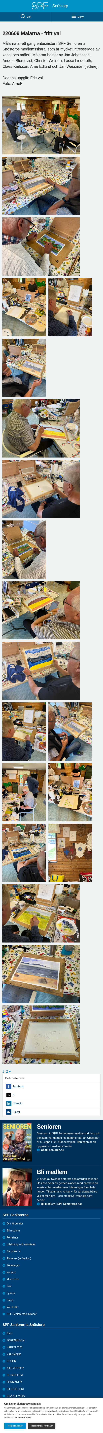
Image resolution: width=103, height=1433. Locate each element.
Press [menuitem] (10, 1300)
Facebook (18, 1086)
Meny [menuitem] (77, 16)
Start (9, 1333)
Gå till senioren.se (52, 1150)
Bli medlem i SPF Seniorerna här (61, 1203)
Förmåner (12, 1237)
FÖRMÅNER (14, 1382)
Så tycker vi (13, 1251)
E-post (16, 1112)
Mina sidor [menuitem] (13, 1279)
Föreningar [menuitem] (13, 1265)
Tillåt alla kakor (15, 1426)
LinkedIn (17, 1103)
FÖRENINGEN (15, 1340)
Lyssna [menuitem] (11, 1293)
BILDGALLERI (15, 1389)
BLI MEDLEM (15, 1375)
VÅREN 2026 (14, 1347)
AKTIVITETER (15, 1368)
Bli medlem (13, 1230)
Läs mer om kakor (22, 1417)
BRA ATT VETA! (16, 1396)
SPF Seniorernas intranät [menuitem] (21, 1314)
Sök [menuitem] (25, 16)
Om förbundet (15, 1223)
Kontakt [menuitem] (11, 1272)
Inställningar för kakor (42, 1426)
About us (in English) (19, 1258)
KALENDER (14, 1354)
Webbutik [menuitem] (12, 1307)
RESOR (11, 1361)
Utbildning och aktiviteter (21, 1244)
